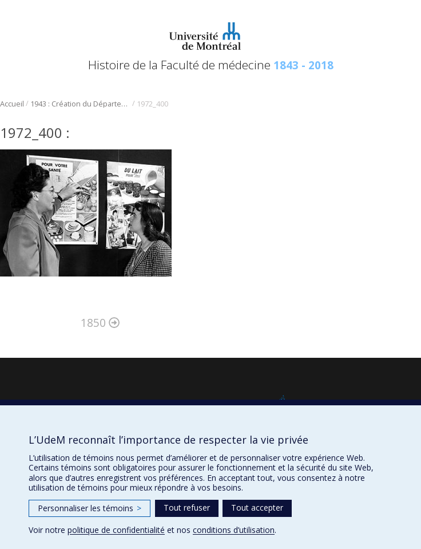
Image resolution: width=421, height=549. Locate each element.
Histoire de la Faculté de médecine (210, 65)
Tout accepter (257, 507)
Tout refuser (187, 507)
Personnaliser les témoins (89, 508)
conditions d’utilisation (234, 529)
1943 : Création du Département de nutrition (80, 104)
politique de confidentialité (116, 529)
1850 (100, 322)
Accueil (12, 104)
